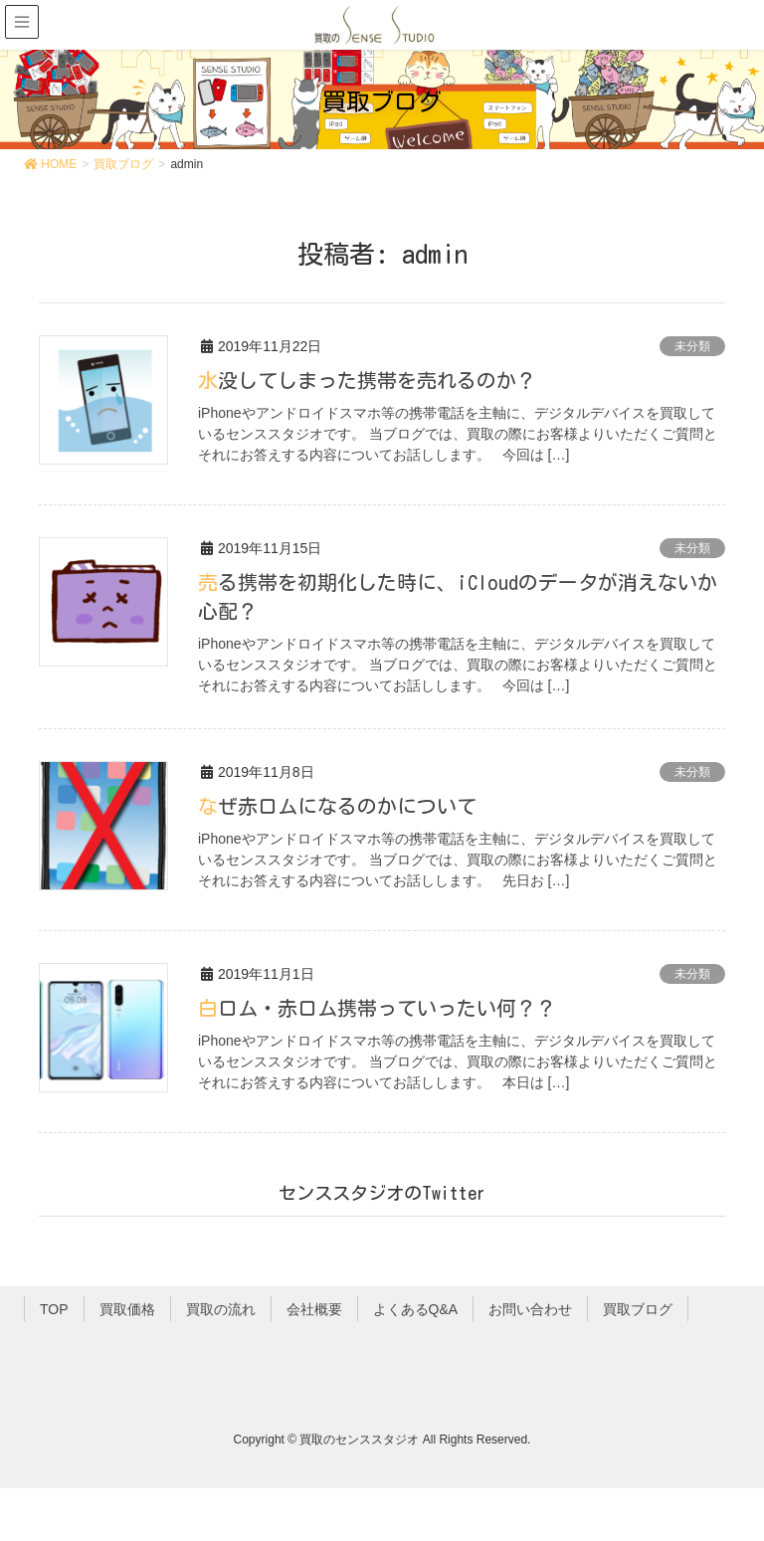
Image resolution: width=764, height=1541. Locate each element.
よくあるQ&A (416, 1307)
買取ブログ (637, 1307)
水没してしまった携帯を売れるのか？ (367, 380)
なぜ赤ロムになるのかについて (337, 804)
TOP (54, 1307)
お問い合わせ (530, 1307)
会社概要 (314, 1307)
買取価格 (127, 1307)
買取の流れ (221, 1307)
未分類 (692, 346)
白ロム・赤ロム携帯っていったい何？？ (377, 1006)
